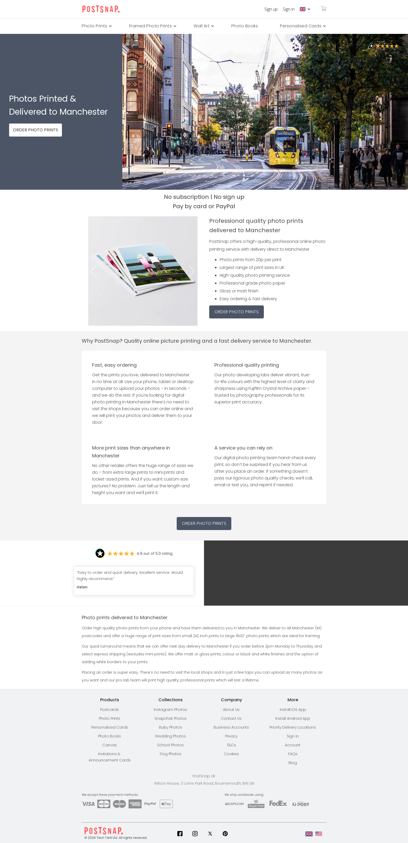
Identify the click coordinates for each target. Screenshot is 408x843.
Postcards (109, 709)
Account (293, 745)
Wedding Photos (170, 736)
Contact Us (231, 718)
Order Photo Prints (204, 523)
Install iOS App (293, 709)
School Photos (170, 745)
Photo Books (244, 26)
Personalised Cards (300, 26)
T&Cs (231, 745)
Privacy (231, 736)
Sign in (289, 9)
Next (192, 271)
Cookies (231, 753)
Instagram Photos (170, 709)
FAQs (292, 753)
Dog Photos (170, 753)
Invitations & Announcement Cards (110, 757)
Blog (293, 762)
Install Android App (292, 718)
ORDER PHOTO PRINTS (35, 130)
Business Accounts (231, 727)
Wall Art (201, 26)
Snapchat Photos (171, 718)
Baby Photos (170, 727)
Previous (92, 271)
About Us (231, 709)
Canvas (110, 745)
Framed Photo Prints (150, 26)
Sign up (271, 9)
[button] (305, 9)
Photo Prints (109, 718)
